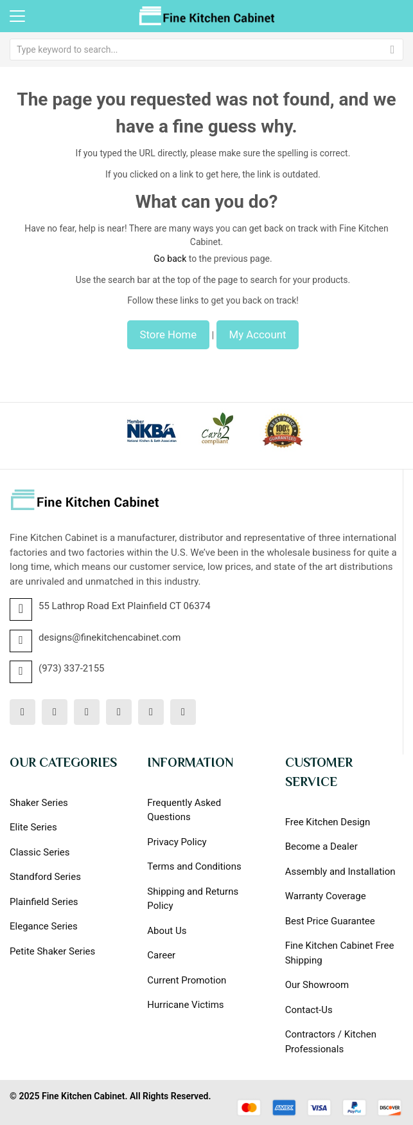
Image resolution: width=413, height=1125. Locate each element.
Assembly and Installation (340, 871)
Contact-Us (309, 1010)
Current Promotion (186, 980)
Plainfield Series (44, 902)
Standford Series (45, 877)
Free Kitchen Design (328, 822)
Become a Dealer (321, 846)
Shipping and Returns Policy (192, 899)
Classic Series (40, 852)
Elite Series (33, 827)
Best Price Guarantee (330, 921)
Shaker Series (39, 803)
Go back (170, 258)
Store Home (168, 334)
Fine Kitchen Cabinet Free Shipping (339, 953)
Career (161, 955)
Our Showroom (317, 985)
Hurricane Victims (185, 1005)
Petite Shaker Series (52, 951)
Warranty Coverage (325, 896)
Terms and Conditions (194, 866)
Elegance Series (44, 926)
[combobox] (206, 49)
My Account (257, 334)
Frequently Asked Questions (184, 810)
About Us (166, 931)
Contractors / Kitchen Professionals (330, 1042)
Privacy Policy (176, 842)
